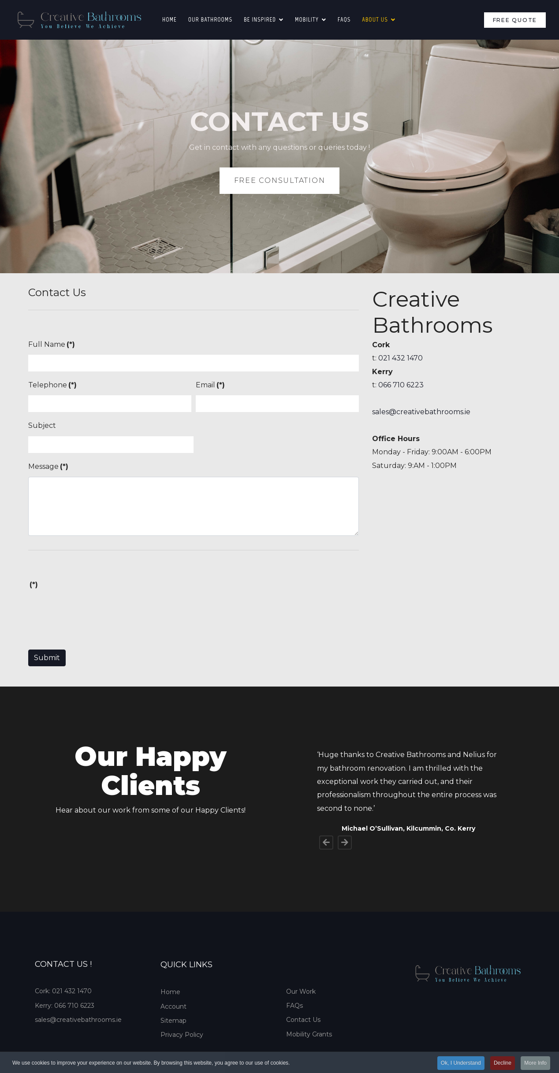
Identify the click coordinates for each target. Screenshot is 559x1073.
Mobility (307, 19)
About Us (375, 19)
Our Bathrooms (210, 19)
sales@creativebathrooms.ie (421, 412)
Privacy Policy (181, 1035)
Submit (47, 657)
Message (48, 466)
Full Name (51, 344)
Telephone (52, 385)
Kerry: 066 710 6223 (64, 1006)
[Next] (345, 842)
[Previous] (326, 842)
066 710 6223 (401, 385)
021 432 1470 (400, 358)
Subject (42, 425)
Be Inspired (260, 19)
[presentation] (95, 612)
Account (173, 1006)
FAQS (344, 19)
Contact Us (303, 1020)
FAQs (294, 1006)
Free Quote (515, 20)
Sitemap (173, 1021)
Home (169, 19)
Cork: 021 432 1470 (63, 991)
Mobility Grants (309, 1034)
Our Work (301, 991)
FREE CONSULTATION (279, 180)
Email (210, 385)
